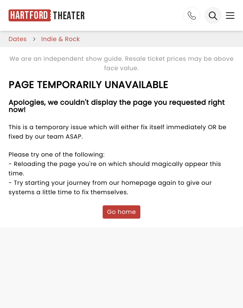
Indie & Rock (60, 39)
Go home (121, 211)
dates (18, 39)
